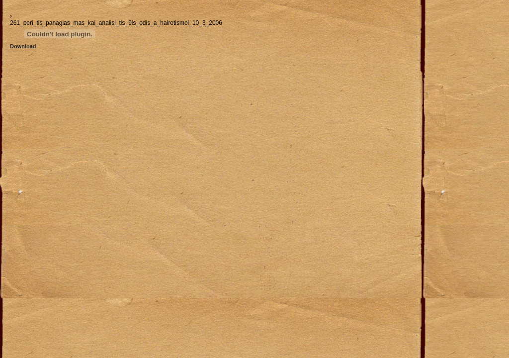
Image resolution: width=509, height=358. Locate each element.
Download (23, 46)
